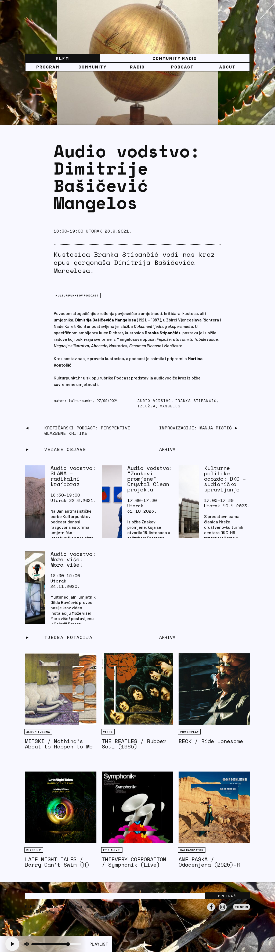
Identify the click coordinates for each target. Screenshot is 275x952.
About (227, 66)
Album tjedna (38, 731)
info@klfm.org (58, 911)
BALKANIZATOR (192, 850)
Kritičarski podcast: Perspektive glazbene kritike (87, 430)
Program (47, 66)
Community (92, 66)
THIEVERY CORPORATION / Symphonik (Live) (134, 861)
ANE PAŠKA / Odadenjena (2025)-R (209, 861)
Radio (137, 66)
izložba (146, 406)
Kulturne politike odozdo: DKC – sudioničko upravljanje (225, 478)
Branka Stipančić (196, 400)
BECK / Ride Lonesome (211, 741)
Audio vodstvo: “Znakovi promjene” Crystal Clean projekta (149, 478)
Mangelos (170, 406)
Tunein (241, 907)
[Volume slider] (56, 944)
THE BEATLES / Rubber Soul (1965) (134, 743)
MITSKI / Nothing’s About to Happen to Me (59, 743)
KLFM (62, 58)
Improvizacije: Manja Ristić (195, 427)
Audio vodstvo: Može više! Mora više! (73, 559)
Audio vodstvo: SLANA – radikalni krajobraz (73, 476)
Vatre (108, 731)
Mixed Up (33, 850)
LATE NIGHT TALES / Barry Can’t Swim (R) (57, 861)
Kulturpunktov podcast (77, 295)
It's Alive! (112, 850)
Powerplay (189, 731)
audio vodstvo (154, 400)
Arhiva (167, 637)
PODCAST (182, 66)
